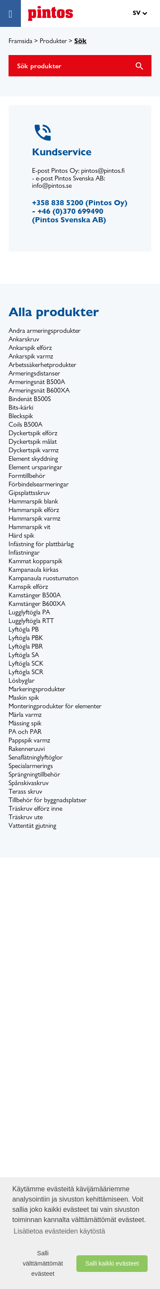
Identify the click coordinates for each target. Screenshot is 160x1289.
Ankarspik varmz (31, 356)
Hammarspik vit (29, 527)
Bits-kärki (21, 407)
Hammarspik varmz (35, 518)
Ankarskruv (24, 339)
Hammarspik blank (33, 501)
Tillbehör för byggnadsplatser (48, 800)
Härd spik (21, 535)
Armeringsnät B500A (37, 382)
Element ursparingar (35, 467)
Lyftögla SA (24, 655)
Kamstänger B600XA (37, 603)
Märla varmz (25, 714)
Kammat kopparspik (35, 561)
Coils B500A (25, 424)
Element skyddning (33, 458)
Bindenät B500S (30, 399)
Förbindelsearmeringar (39, 484)
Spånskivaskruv (29, 783)
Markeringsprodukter (37, 689)
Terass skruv (25, 791)
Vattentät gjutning (32, 825)
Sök (80, 40)
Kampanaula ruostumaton (44, 578)
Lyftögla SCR (26, 672)
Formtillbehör (27, 475)
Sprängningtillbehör (34, 774)
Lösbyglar (22, 680)
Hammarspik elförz (34, 510)
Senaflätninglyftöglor (36, 757)
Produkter (53, 41)
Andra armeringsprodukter (45, 330)
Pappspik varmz (29, 740)
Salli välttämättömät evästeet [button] (43, 1263)
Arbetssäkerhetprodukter (42, 365)
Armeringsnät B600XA (39, 390)
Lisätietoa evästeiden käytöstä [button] (59, 1231)
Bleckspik (21, 416)
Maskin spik (24, 697)
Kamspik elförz (28, 586)
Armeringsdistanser (34, 373)
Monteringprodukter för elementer (55, 706)
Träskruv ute (26, 817)
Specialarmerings (31, 766)
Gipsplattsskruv (29, 493)
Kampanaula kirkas (33, 569)
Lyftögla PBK (26, 638)
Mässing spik (25, 723)
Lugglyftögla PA (29, 612)
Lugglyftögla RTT (31, 621)
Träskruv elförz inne (35, 808)
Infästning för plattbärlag (41, 544)
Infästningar (24, 552)
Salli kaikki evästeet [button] (112, 1263)
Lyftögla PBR (26, 646)
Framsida (20, 41)
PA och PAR (25, 731)
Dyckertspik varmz (34, 450)
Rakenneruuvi (27, 749)
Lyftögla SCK (26, 663)
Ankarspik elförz (30, 347)
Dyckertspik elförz (33, 433)
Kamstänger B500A (35, 595)
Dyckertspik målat (33, 441)
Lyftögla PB (24, 629)
